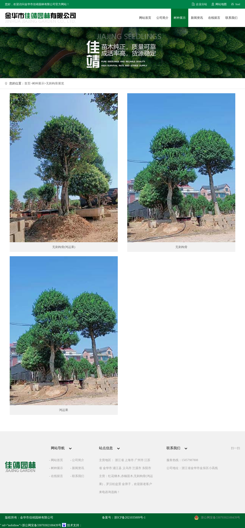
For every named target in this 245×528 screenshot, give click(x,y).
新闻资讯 (197, 17)
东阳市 (146, 468)
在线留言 (214, 17)
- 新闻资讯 (77, 468)
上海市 (129, 460)
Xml (237, 4)
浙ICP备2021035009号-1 (129, 517)
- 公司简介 (77, 460)
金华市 (107, 468)
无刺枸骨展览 (55, 83)
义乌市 (127, 468)
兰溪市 (136, 468)
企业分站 (201, 4)
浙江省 (119, 460)
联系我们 (231, 17)
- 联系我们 (77, 476)
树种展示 (180, 17)
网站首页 (145, 17)
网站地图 (221, 4)
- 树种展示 (56, 468)
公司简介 (162, 17)
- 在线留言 (56, 476)
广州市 (139, 460)
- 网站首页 (56, 460)
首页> (28, 83)
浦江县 (117, 468)
